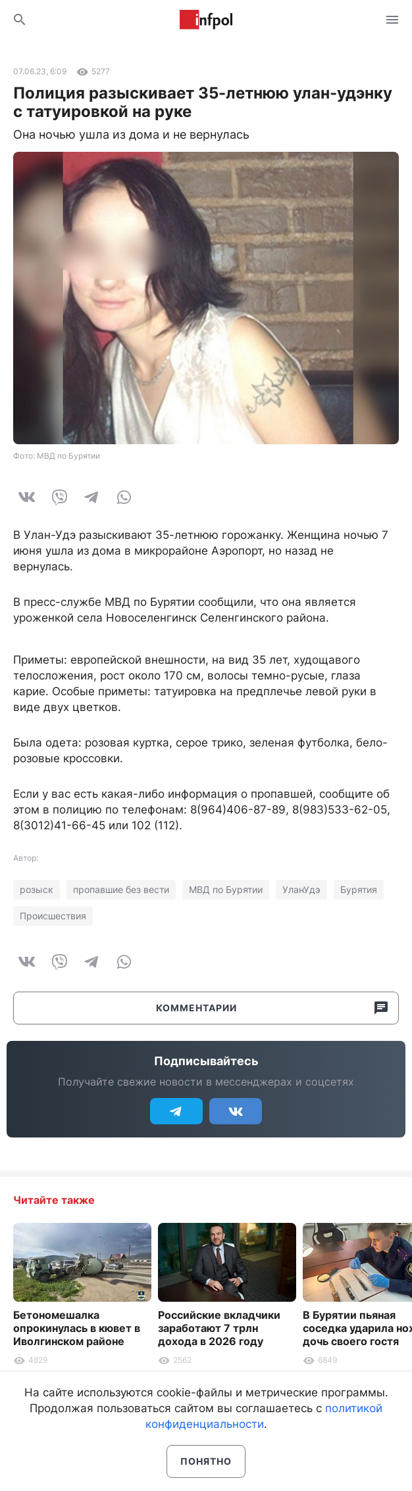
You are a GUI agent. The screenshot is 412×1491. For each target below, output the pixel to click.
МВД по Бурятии (226, 889)
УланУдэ (301, 889)
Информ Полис (206, 19)
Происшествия (53, 915)
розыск (36, 889)
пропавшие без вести (121, 889)
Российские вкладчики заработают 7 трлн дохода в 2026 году (219, 1328)
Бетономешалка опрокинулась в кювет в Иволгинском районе (76, 1328)
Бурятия (358, 889)
